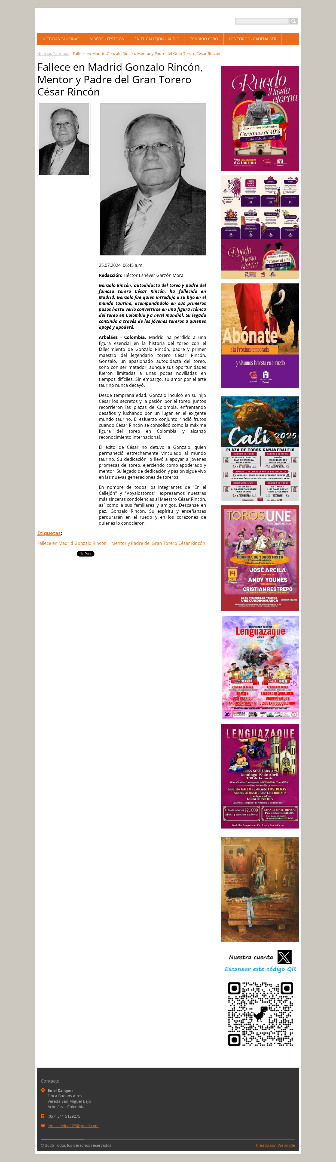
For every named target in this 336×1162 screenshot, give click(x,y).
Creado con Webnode (275, 1145)
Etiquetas (49, 533)
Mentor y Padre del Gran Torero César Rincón (158, 543)
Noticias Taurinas (53, 53)
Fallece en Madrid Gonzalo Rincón (72, 543)
